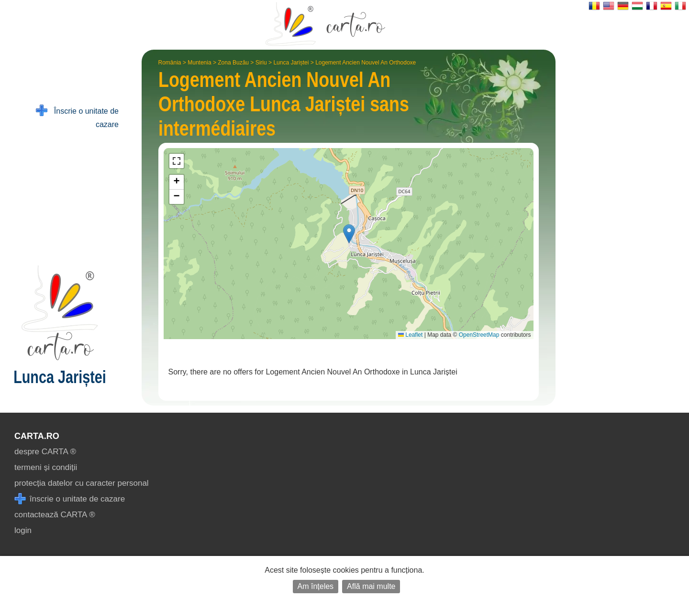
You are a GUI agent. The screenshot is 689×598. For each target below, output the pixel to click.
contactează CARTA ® (54, 514)
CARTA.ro (36, 436)
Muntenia (199, 62)
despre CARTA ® (45, 451)
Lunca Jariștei (291, 62)
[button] (349, 234)
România (169, 62)
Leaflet (410, 334)
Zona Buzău (233, 62)
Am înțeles (316, 586)
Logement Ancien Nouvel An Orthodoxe (365, 62)
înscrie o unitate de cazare (69, 498)
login (23, 530)
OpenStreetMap (479, 334)
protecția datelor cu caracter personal (81, 483)
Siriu (261, 62)
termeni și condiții (45, 467)
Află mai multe (371, 586)
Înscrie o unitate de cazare (77, 116)
